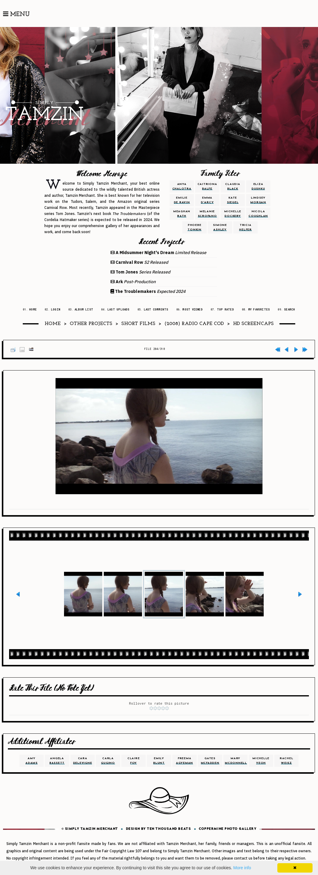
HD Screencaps (253, 323)
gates (210, 760)
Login (55, 309)
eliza (258, 186)
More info (242, 867)
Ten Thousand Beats (169, 829)
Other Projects (91, 323)
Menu (16, 14)
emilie (182, 200)
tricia (245, 227)
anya (181, 186)
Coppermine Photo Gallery (227, 829)
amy (31, 760)
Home (33, 309)
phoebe (194, 227)
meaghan (181, 213)
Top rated (225, 309)
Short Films (138, 323)
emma (207, 200)
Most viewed (192, 309)
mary (236, 760)
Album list (84, 309)
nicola (258, 213)
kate (233, 200)
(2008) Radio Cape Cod (194, 323)
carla (108, 760)
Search (289, 309)
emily (159, 760)
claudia (232, 186)
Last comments (156, 309)
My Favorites (259, 309)
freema (184, 760)
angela (57, 760)
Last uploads (118, 309)
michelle (232, 213)
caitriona (207, 186)
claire (133, 760)
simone (220, 227)
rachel (286, 760)
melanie (207, 213)
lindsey (258, 200)
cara (82, 760)
